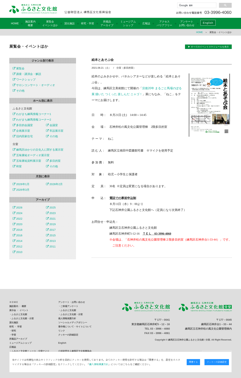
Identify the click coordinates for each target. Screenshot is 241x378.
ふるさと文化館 (19, 314)
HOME (15, 23)
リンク (61, 330)
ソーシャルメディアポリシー (72, 322)
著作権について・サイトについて (75, 326)
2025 (51, 207)
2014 (17, 240)
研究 (13, 330)
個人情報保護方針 (67, 318)
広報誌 (146, 23)
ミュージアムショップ (20, 343)
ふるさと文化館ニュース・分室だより (30, 351)
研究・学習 (87, 23)
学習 (13, 334)
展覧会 (18, 68)
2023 (51, 213)
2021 (51, 218)
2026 (17, 207)
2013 (51, 240)
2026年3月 (21, 189)
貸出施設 (69, 23)
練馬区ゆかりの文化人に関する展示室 (38, 149)
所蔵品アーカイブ (18, 339)
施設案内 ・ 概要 (17, 306)
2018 (17, 229)
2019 (51, 224)
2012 (17, 246)
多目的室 (53, 160)
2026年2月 (54, 184)
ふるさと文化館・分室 (22, 318)
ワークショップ (24, 79)
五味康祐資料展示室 (27, 160)
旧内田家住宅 (23, 136)
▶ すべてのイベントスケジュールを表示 (208, 46)
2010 (17, 252)
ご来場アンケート (69, 306)
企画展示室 (21, 130)
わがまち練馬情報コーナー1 (32, 114)
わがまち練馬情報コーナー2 (32, 119)
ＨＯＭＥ (13, 302)
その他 (18, 90)
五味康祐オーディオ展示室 (31, 155)
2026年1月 (21, 184)
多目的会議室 (23, 125)
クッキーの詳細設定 (68, 334)
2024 (17, 213)
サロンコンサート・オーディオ (34, 85)
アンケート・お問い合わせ (71, 302)
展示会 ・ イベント (18, 310)
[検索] (196, 5)
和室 (17, 166)
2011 (51, 246)
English (208, 22)
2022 (17, 218)
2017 (51, 229)
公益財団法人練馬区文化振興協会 (75, 351)
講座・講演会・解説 (27, 73)
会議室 (52, 125)
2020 (17, 224)
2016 (17, 235)
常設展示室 (54, 130)
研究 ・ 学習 (15, 326)
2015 (51, 235)
